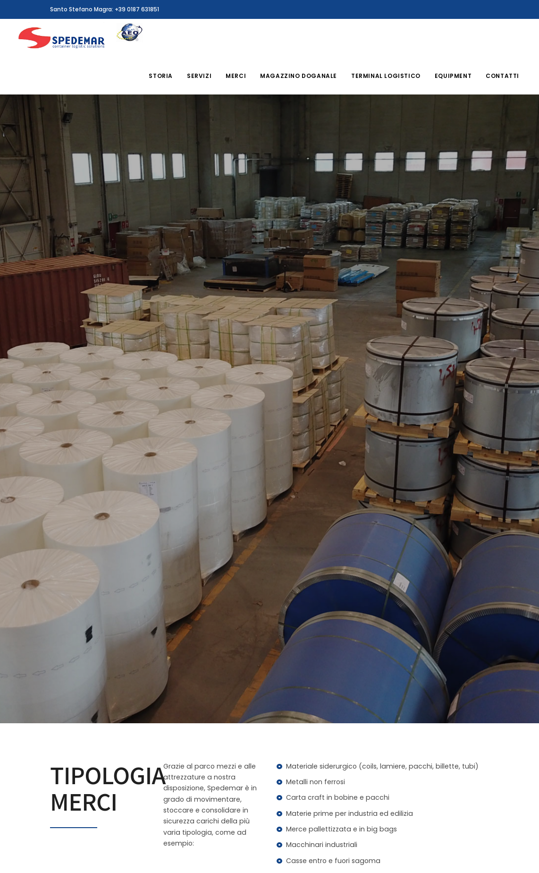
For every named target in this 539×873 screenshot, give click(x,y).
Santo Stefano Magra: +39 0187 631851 (104, 9)
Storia (161, 76)
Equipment (453, 76)
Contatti (502, 76)
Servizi (199, 76)
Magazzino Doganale (298, 76)
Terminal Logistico (386, 76)
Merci (236, 76)
